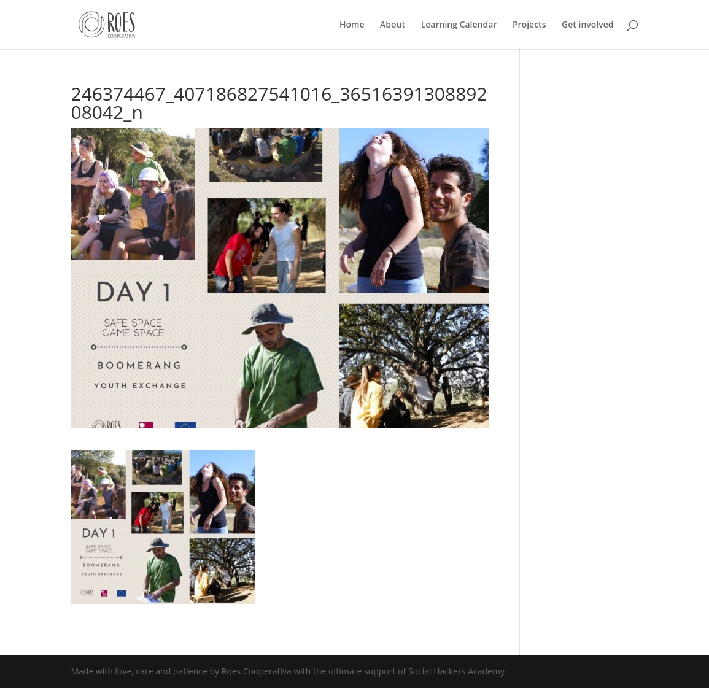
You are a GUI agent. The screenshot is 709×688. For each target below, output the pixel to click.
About (392, 25)
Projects (529, 25)
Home (352, 25)
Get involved (587, 25)
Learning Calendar (459, 25)
